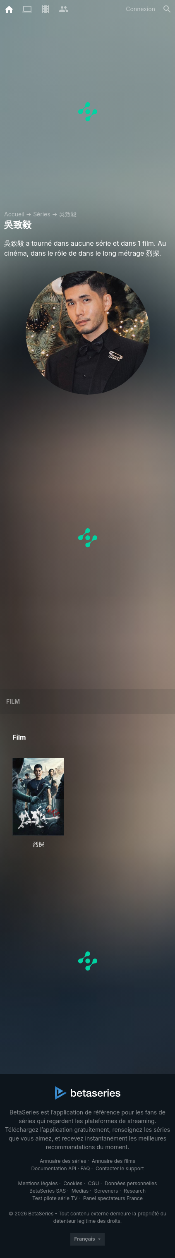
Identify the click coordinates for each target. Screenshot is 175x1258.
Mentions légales (38, 1183)
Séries (41, 214)
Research (135, 1191)
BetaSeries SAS (47, 1191)
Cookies (72, 1183)
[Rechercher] (167, 9)
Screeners (106, 1191)
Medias (80, 1191)
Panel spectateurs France (113, 1198)
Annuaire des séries (63, 1161)
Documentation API (53, 1168)
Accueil (14, 214)
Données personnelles (131, 1183)
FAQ (85, 1168)
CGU (93, 1183)
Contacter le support (120, 1168)
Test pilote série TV (54, 1198)
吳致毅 (68, 214)
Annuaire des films (113, 1161)
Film (13, 701)
